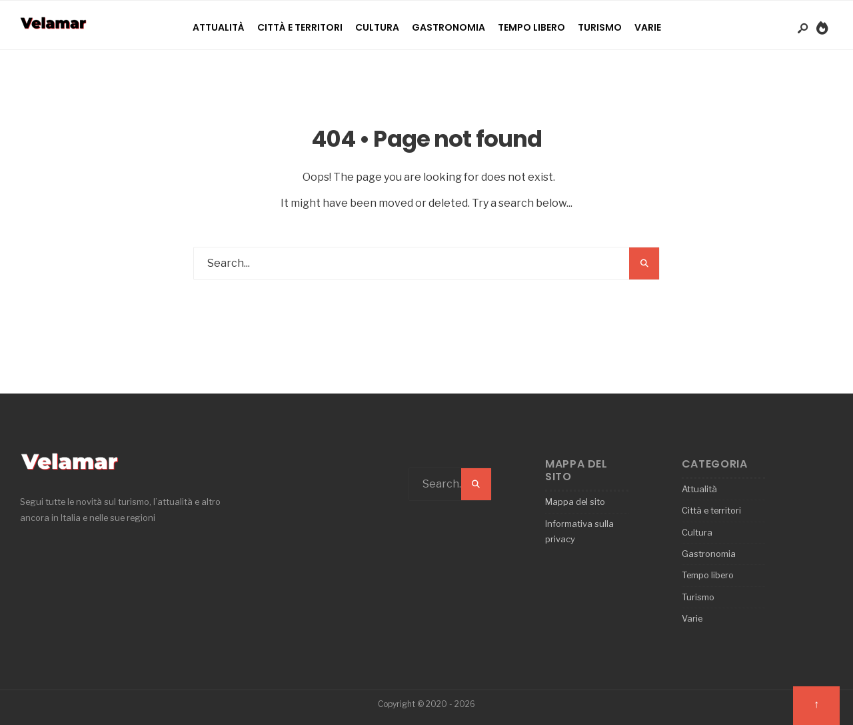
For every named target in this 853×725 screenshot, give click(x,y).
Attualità (219, 27)
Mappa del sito (575, 501)
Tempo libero (531, 27)
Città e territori (300, 27)
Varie (647, 27)
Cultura (377, 27)
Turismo (600, 27)
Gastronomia (448, 27)
